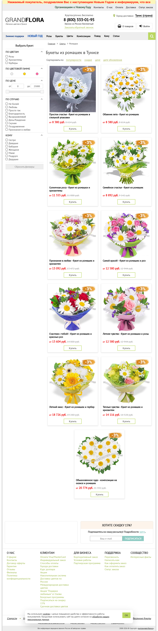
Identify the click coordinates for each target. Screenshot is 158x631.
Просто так (15, 110)
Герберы (13, 63)
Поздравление (17, 126)
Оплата (119, 7)
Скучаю (13, 123)
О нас (110, 7)
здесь (142, 531)
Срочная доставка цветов (54, 606)
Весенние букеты (142, 618)
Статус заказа (146, 7)
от (10, 86)
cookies (46, 613)
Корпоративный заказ (86, 556)
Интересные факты (141, 556)
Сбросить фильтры (24, 166)
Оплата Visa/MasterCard (53, 556)
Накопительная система (53, 575)
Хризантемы (15, 59)
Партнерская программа (87, 563)
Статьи (116, 36)
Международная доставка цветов (54, 586)
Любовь (13, 107)
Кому (106, 36)
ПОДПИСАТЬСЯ (133, 538)
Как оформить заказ (115, 563)
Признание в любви (19, 129)
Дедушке (13, 159)
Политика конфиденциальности (18, 577)
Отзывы (11, 569)
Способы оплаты (49, 563)
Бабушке (13, 146)
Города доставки (49, 566)
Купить (72, 128)
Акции (43, 572)
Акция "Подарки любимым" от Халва (51, 592)
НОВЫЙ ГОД (35, 36)
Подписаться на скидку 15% (52, 602)
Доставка (131, 7)
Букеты (59, 36)
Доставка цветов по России (51, 580)
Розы (49, 36)
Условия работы (82, 560)
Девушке (13, 143)
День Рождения (17, 119)
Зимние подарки (15, 36)
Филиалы (12, 572)
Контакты (99, 7)
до (28, 86)
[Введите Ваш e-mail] (106, 538)
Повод (97, 36)
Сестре (12, 140)
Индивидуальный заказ (53, 560)
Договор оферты (16, 563)
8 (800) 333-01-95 (79, 19)
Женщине (14, 149)
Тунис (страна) (143, 15)
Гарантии (12, 566)
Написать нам (112, 560)
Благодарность (17, 113)
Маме (12, 152)
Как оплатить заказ (115, 566)
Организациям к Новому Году (73, 7)
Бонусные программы (52, 597)
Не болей (14, 103)
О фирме (11, 556)
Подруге (13, 156)
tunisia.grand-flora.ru (145, 628)
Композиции (83, 36)
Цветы (70, 36)
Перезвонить (112, 556)
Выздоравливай (17, 116)
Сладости (12, 618)
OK (126, 615)
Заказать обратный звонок (79, 27)
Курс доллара (47, 569)
